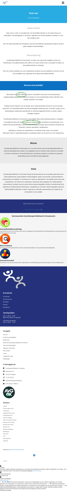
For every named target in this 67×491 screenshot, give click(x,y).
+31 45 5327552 (10, 377)
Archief (5, 461)
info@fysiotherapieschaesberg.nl (14, 380)
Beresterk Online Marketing (17, 449)
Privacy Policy (37, 470)
